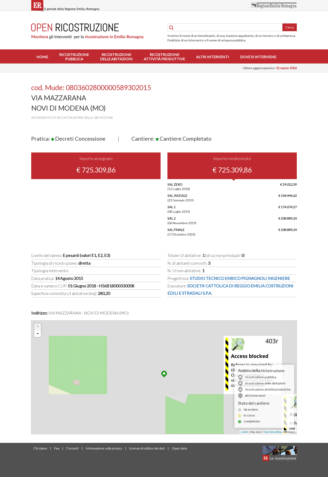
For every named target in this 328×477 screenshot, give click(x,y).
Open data (179, 448)
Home (42, 57)
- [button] (37, 333)
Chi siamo (40, 448)
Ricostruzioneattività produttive (164, 56)
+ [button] (37, 326)
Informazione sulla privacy (104, 448)
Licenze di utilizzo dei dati (147, 448)
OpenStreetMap (273, 432)
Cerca (289, 27)
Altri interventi (212, 57)
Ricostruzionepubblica (74, 56)
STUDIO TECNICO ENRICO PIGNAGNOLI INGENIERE (240, 278)
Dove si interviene (258, 57)
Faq (56, 448)
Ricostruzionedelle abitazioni (116, 56)
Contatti (72, 448)
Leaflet (244, 432)
